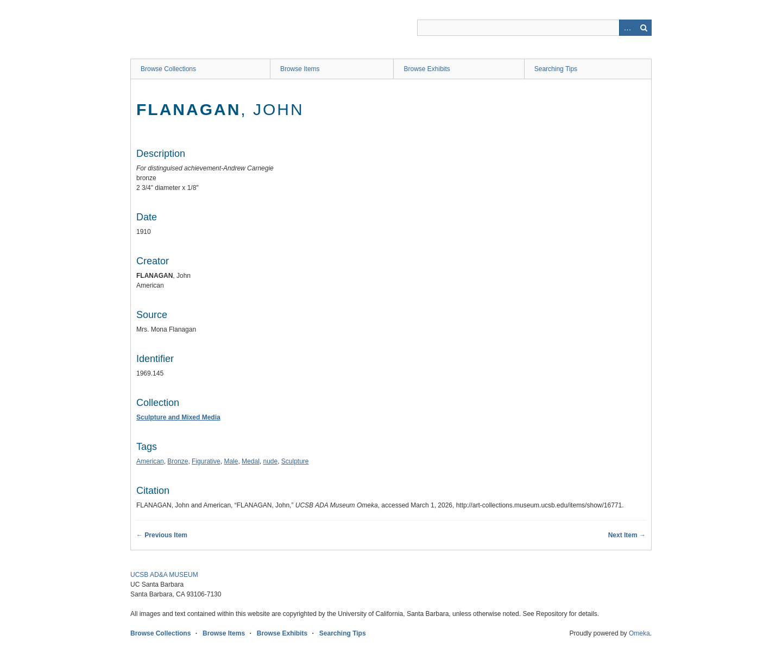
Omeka (639, 633)
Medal (251, 461)
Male (231, 461)
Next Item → (627, 535)
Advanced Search (627, 28)
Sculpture (295, 461)
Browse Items (300, 69)
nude (270, 461)
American (150, 461)
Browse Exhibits (426, 69)
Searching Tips (555, 69)
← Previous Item (161, 535)
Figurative (206, 461)
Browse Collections (168, 69)
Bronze (177, 461)
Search (643, 28)
